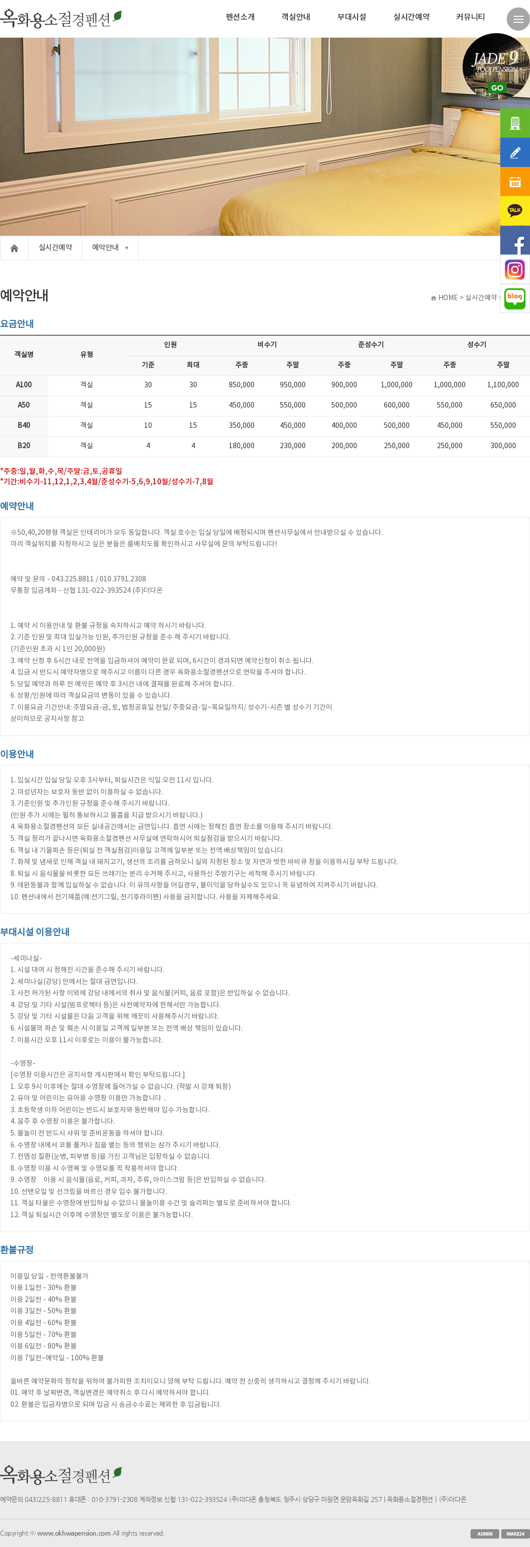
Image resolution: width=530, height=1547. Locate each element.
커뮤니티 (470, 17)
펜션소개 (240, 17)
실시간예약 (411, 17)
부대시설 (352, 17)
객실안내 (296, 17)
